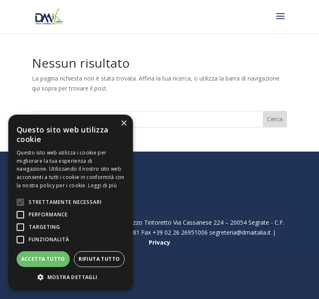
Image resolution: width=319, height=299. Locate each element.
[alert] (70, 203)
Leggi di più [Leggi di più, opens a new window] (102, 185)
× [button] (123, 123)
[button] (71, 277)
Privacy (159, 242)
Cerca (274, 119)
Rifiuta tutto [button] (99, 258)
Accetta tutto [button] (43, 258)
